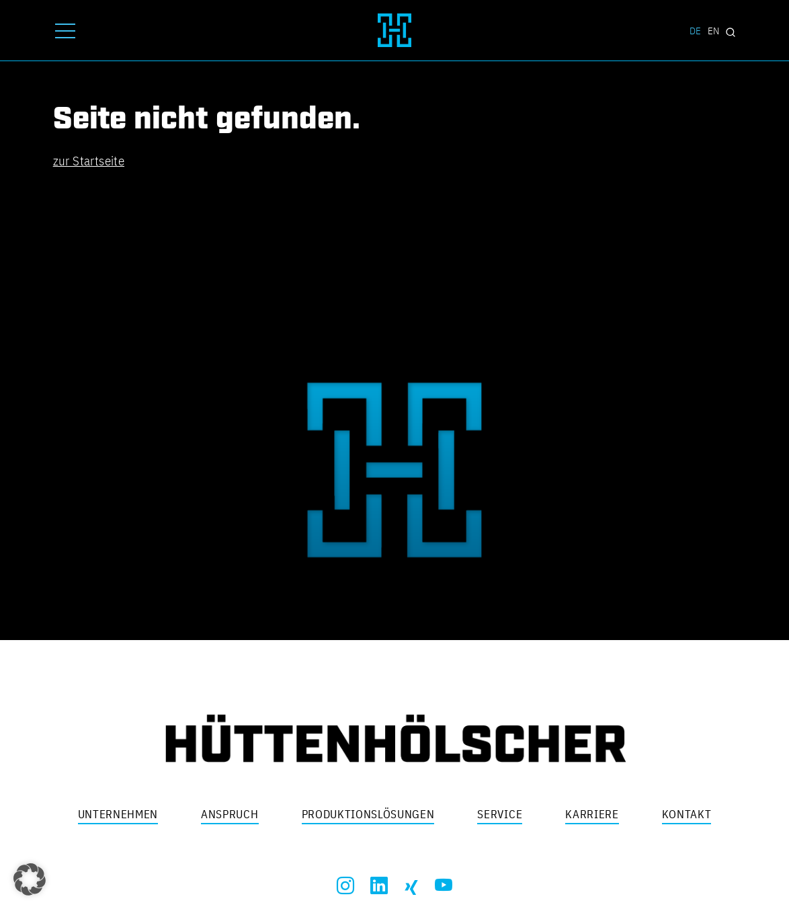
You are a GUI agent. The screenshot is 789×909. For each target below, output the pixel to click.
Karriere (591, 814)
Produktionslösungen (368, 814)
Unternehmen (118, 814)
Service (499, 814)
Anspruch (229, 814)
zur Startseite (88, 161)
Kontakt (687, 814)
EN (713, 30)
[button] (29, 879)
